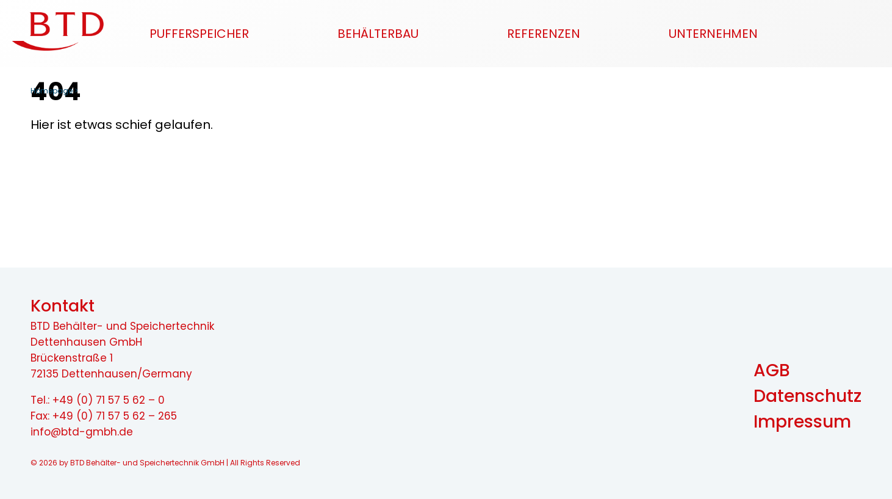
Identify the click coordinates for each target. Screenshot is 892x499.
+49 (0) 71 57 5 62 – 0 (108, 400)
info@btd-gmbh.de (82, 431)
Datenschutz (807, 396)
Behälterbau (378, 33)
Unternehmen (713, 33)
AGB (772, 370)
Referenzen (543, 33)
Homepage (52, 91)
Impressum (802, 422)
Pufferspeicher (199, 33)
